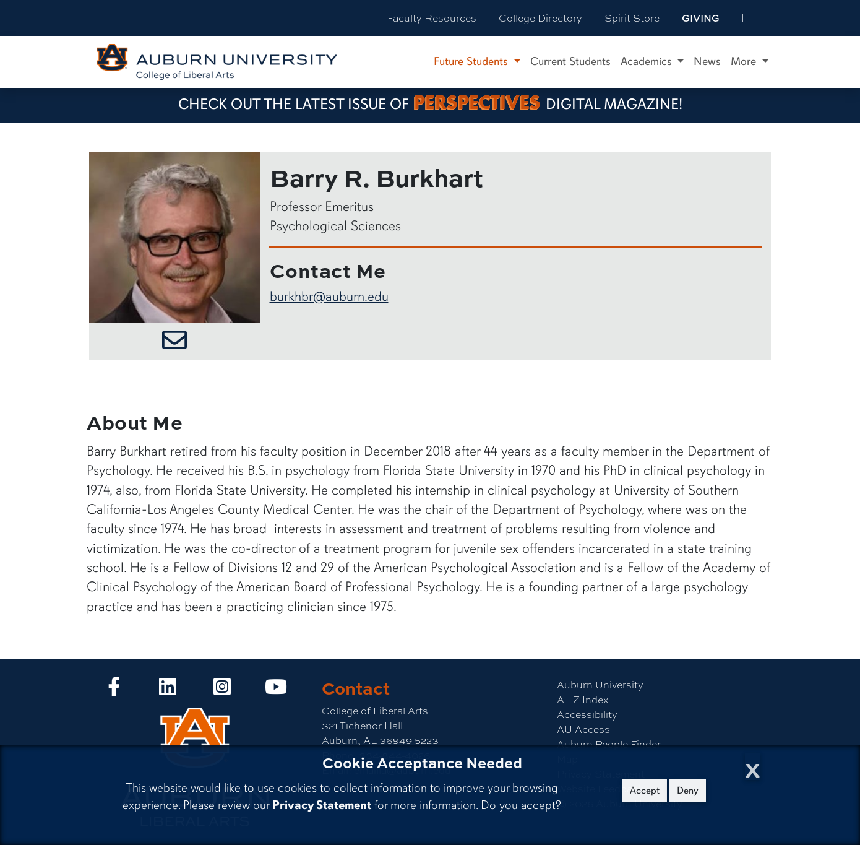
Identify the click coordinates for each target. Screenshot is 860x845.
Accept (645, 790)
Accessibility (587, 714)
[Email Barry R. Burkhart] (174, 341)
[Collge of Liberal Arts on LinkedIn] (167, 690)
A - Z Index (582, 699)
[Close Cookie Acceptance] (752, 766)
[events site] (744, 18)
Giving (701, 18)
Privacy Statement (321, 805)
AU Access (583, 729)
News (707, 61)
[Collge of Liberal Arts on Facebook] (114, 690)
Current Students (570, 61)
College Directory (540, 18)
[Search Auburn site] (770, 18)
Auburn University (600, 684)
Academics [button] (648, 61)
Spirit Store (632, 18)
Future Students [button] (472, 61)
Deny (688, 790)
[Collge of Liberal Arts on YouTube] (276, 690)
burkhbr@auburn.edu (329, 296)
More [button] (745, 61)
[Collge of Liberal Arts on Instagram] (222, 690)
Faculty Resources (431, 18)
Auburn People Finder (609, 744)
